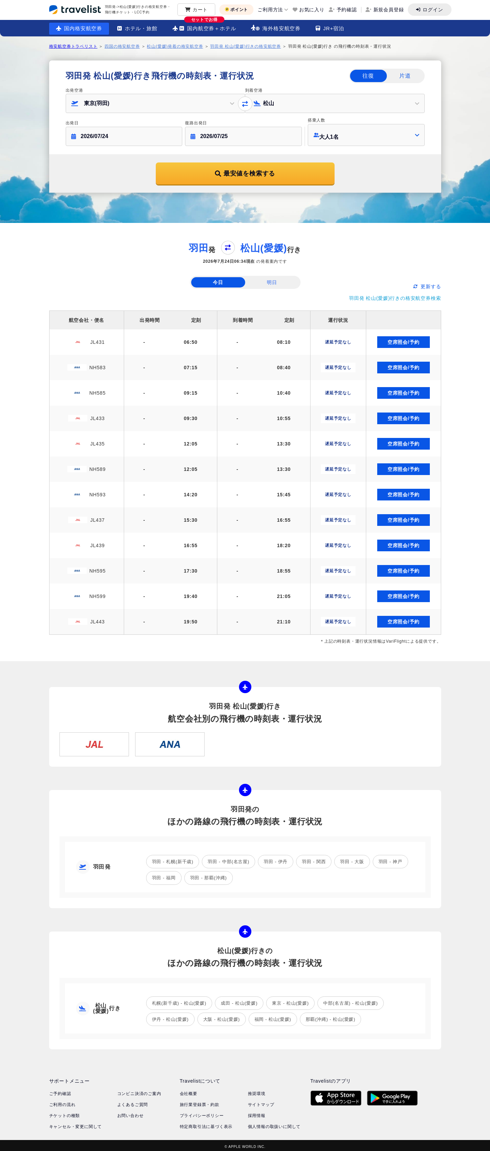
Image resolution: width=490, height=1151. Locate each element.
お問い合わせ (130, 1112)
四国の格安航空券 (122, 46)
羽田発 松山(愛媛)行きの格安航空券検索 (395, 295)
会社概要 (188, 1090)
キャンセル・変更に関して (75, 1123)
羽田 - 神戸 (390, 858)
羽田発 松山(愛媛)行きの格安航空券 (245, 46)
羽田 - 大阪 (352, 858)
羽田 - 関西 (314, 858)
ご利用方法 (270, 9)
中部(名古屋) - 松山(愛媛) (350, 1000)
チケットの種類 (64, 1112)
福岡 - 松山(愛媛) (272, 1016)
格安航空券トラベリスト (73, 46)
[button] (155, 103)
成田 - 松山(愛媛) (239, 1000)
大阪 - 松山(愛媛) (221, 1016)
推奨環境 (256, 1090)
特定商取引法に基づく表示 (206, 1123)
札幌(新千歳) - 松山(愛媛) (179, 1000)
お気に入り (312, 9)
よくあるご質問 (132, 1101)
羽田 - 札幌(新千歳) (173, 858)
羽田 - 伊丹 (275, 858)
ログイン (433, 9)
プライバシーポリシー (202, 1112)
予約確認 (347, 9)
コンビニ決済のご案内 (139, 1090)
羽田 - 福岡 (164, 875)
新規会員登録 (388, 9)
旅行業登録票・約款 (199, 1101)
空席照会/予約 (404, 339)
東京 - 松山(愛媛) (290, 1000)
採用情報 (256, 1112)
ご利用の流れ (62, 1101)
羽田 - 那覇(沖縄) (208, 875)
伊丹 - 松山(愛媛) (170, 1016)
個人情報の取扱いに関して (274, 1123)
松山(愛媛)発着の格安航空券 (175, 46)
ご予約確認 (60, 1090)
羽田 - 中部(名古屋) (228, 858)
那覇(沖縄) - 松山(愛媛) (331, 1016)
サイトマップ (261, 1101)
